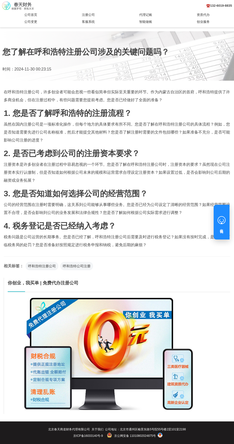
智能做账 (145, 22)
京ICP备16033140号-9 (88, 436)
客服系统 (88, 22)
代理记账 (145, 15)
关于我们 (97, 429)
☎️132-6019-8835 (219, 5)
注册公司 (88, 15)
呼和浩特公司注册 (77, 266)
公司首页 (30, 15)
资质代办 (203, 15)
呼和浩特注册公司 (42, 266)
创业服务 (203, 22)
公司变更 (30, 22)
